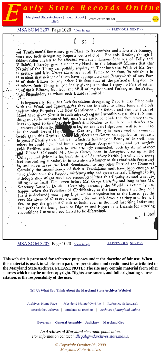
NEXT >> (136, 29)
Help (55, 21)
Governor (44, 322)
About (79, 17)
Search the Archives (45, 310)
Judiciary (92, 322)
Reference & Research (122, 303)
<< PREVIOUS (117, 29)
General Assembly (68, 322)
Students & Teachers (79, 310)
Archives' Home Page (42, 303)
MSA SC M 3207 (33, 30)
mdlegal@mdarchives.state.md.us (100, 336)
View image (82, 30)
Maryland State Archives (44, 17)
